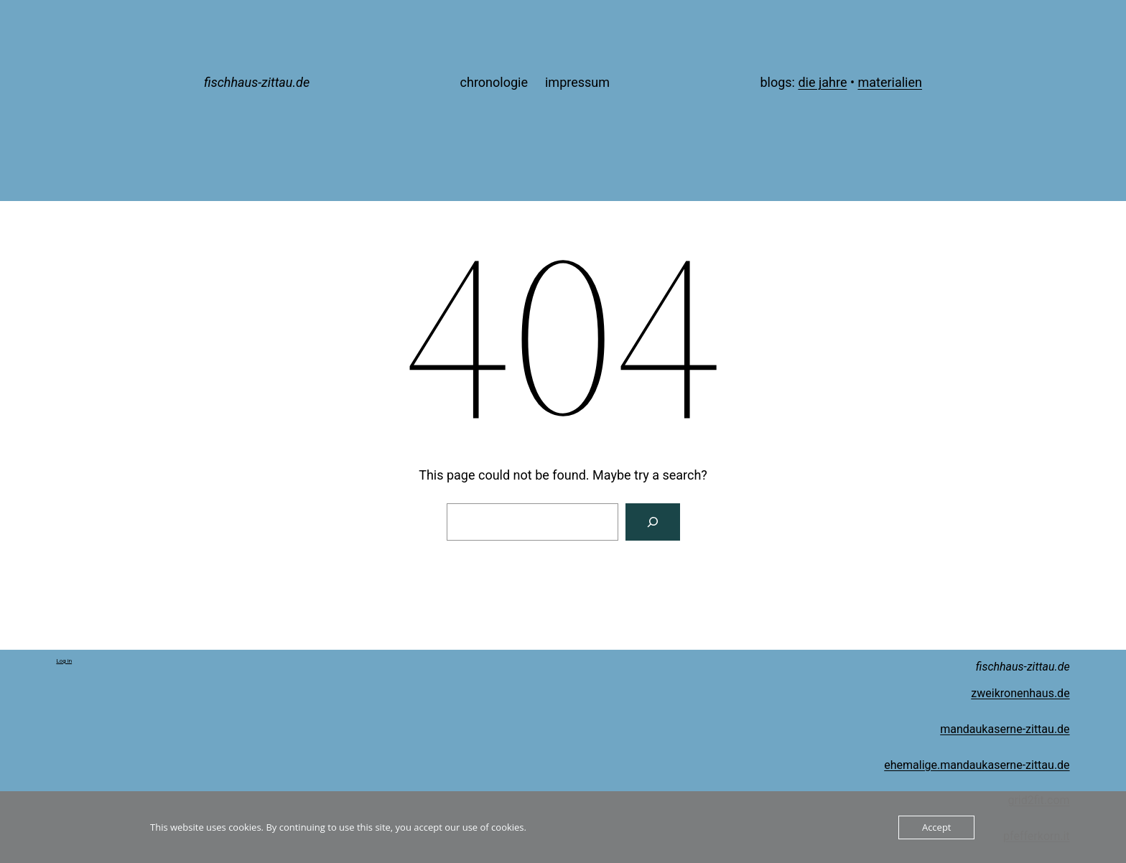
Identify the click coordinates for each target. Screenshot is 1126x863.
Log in (64, 661)
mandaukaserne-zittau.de (1004, 729)
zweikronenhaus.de (1020, 693)
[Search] (652, 522)
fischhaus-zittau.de (257, 82)
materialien (889, 82)
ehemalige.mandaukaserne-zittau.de (976, 765)
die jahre (822, 82)
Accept (936, 827)
